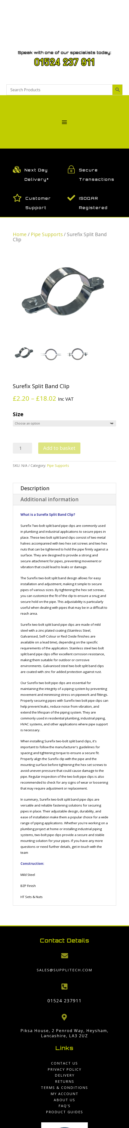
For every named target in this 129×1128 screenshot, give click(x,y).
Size (18, 414)
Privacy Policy (64, 1069)
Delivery (64, 1075)
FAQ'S (64, 1105)
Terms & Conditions (64, 1087)
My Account (64, 1093)
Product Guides (64, 1112)
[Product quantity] (22, 448)
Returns (64, 1081)
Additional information (49, 499)
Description (35, 488)
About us (64, 1100)
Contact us (64, 1063)
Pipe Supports (47, 234)
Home (20, 234)
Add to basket (59, 448)
